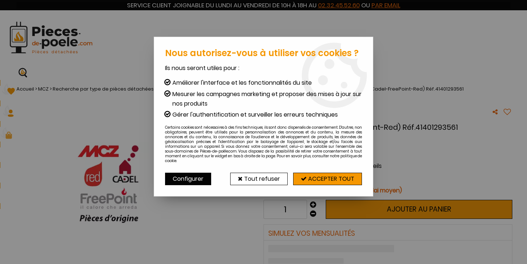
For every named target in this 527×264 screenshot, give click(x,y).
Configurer (188, 179)
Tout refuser (259, 179)
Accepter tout (327, 179)
